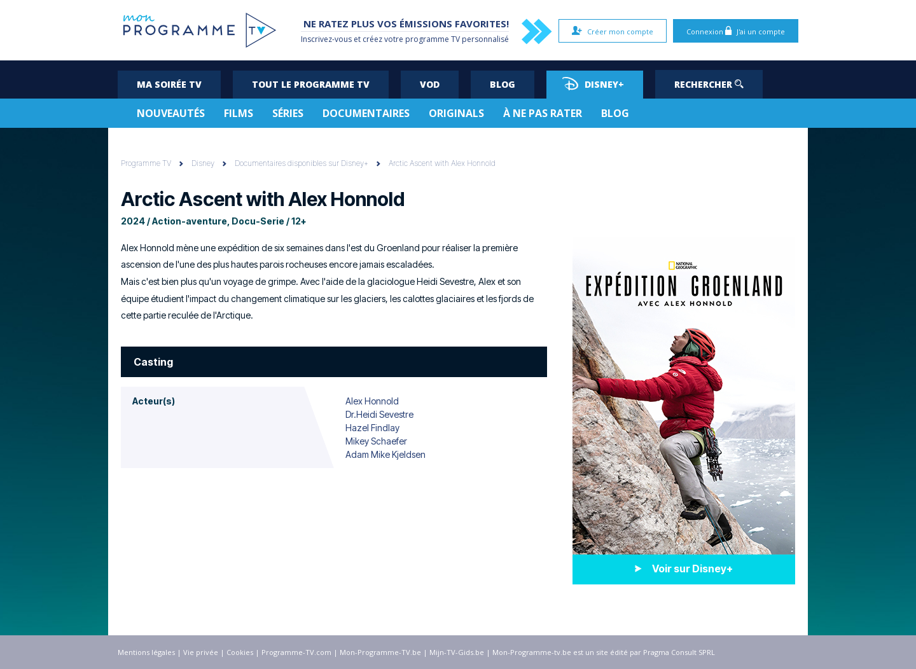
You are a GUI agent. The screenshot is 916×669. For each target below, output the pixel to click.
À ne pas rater (542, 113)
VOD (430, 84)
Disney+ (593, 83)
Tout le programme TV (311, 84)
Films (238, 113)
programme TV (432, 39)
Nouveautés (171, 113)
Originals (456, 113)
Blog (502, 84)
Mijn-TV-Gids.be (456, 652)
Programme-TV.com (296, 652)
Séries (287, 113)
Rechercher (709, 84)
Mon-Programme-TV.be (380, 652)
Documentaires (366, 113)
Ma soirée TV (169, 84)
